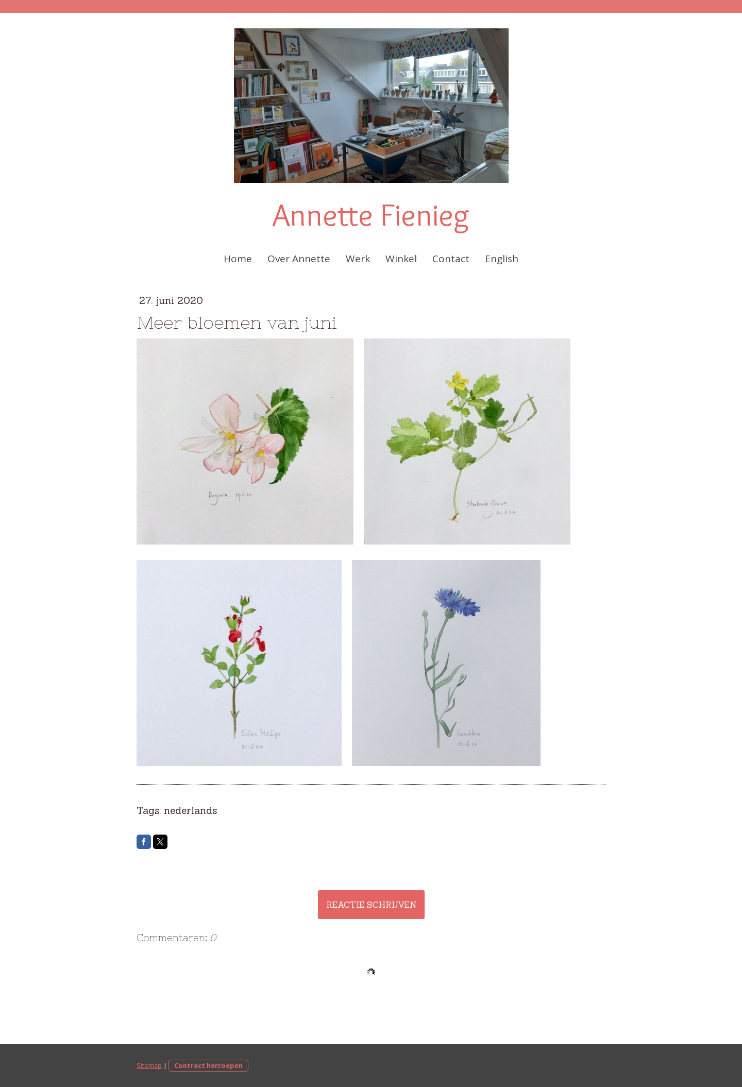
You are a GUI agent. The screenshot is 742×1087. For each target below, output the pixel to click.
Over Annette (298, 258)
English (501, 258)
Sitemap (149, 1065)
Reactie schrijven (371, 904)
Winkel (401, 258)
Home (238, 258)
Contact (450, 258)
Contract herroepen (208, 1065)
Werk (358, 258)
